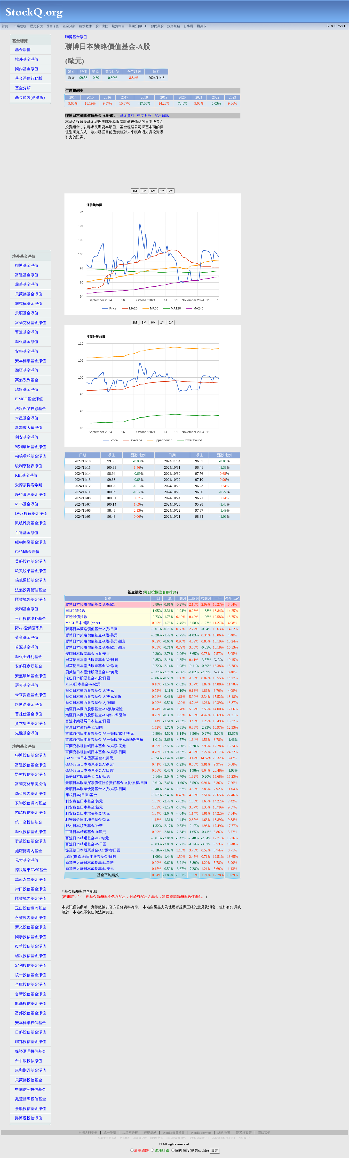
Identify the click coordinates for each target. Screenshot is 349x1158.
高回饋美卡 (156, 1138)
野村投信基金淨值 (29, 774)
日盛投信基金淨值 (29, 1032)
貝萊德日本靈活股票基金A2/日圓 (91, 660)
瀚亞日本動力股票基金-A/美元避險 (93, 697)
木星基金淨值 (25, 418)
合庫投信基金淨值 (29, 984)
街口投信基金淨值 (29, 889)
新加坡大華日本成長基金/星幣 (89, 863)
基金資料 (127, 115)
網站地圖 (223, 1132)
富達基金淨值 (25, 275)
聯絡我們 (264, 1132)
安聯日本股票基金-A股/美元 (87, 654)
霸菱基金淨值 (25, 284)
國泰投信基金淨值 (29, 937)
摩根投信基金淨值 (29, 832)
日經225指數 (75, 611)
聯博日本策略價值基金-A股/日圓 (91, 629)
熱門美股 (157, 26)
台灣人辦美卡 (88, 1132)
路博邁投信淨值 (27, 1118)
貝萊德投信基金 (27, 1080)
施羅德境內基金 (27, 851)
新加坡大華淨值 (27, 427)
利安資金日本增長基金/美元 (87, 813)
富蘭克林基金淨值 (29, 323)
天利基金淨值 (25, 609)
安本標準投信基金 (29, 1023)
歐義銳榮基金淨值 (29, 571)
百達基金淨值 (25, 533)
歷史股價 (36, 26)
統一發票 (109, 1132)
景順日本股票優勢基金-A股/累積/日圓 (95, 789)
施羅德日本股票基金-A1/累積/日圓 (92, 850)
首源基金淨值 (25, 647)
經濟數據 (85, 26)
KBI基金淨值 (24, 475)
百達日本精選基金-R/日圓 (85, 844)
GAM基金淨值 (26, 552)
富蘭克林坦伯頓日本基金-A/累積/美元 (95, 746)
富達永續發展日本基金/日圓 (87, 721)
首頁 (5, 26)
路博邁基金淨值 (27, 704)
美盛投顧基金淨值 (29, 561)
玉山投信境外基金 (29, 618)
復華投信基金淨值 (29, 946)
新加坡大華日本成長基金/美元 (89, 869)
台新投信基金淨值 (29, 994)
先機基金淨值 (25, 733)
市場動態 (20, 26)
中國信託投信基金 (29, 1089)
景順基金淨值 (25, 313)
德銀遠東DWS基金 (29, 870)
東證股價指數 (76, 617)
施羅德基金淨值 (27, 303)
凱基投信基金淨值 (29, 1003)
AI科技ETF (244, 1138)
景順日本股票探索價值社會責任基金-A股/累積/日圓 (106, 783)
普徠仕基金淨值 (27, 714)
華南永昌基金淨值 (29, 879)
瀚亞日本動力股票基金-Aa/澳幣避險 (94, 709)
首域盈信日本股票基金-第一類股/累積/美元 (99, 733)
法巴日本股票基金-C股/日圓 (87, 678)
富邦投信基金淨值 (29, 1013)
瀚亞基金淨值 (25, 370)
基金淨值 (52, 26)
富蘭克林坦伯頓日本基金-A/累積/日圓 (95, 752)
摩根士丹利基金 (27, 657)
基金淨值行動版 (27, 78)
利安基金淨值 (25, 437)
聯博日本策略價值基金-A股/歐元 (91, 604)
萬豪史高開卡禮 (107, 1138)
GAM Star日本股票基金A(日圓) (89, 770)
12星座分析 (130, 1132)
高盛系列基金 (25, 380)
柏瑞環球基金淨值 (29, 456)
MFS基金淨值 (25, 504)
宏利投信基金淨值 (29, 965)
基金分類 (69, 26)
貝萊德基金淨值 (27, 294)
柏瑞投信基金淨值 (29, 812)
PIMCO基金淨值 (27, 399)
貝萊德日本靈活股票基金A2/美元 (91, 672)
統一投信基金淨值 (29, 975)
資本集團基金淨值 (29, 723)
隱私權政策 (244, 1132)
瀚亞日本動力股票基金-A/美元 (89, 690)
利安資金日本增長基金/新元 (87, 820)
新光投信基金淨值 (29, 927)
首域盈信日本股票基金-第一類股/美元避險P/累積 (104, 739)
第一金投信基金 (27, 822)
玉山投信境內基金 (29, 908)
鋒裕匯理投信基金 (29, 1051)
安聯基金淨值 (25, 351)
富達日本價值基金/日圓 (84, 727)
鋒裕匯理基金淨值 (29, 494)
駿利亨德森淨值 (27, 466)
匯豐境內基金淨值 (29, 898)
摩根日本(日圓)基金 (81, 795)
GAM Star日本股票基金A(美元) (89, 758)
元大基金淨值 (25, 860)
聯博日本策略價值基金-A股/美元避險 (95, 641)
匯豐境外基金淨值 (29, 599)
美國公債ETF (137, 26)
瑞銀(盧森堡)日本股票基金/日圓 (90, 856)
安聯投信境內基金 (29, 803)
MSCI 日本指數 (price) (82, 623)
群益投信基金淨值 (29, 841)
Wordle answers (201, 1132)
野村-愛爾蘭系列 (27, 628)
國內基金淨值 (25, 69)
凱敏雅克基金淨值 (29, 523)
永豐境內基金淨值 (29, 918)
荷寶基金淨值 (25, 637)
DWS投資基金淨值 (29, 513)
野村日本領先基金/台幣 (84, 826)
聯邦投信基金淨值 (29, 1042)
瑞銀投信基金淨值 (29, 956)
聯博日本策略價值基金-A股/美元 (91, 635)
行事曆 (188, 26)
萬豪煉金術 (140, 1138)
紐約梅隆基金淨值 (29, 542)
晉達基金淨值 (25, 332)
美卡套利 (124, 1138)
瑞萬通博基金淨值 (29, 580)
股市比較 (101, 26)
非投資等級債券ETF (224, 1138)
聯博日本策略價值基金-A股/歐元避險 (95, 647)
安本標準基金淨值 (29, 361)
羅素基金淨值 (25, 685)
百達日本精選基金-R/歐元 (85, 832)
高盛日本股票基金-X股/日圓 (87, 776)
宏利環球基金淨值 (29, 447)
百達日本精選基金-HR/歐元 (87, 838)
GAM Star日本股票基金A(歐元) (89, 764)
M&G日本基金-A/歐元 (83, 684)
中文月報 (144, 115)
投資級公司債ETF (199, 1138)
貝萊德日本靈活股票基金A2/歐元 (91, 666)
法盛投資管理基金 (29, 590)
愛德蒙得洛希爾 (27, 485)
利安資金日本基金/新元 (84, 807)
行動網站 (150, 1132)
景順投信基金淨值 (29, 1109)
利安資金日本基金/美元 (84, 801)
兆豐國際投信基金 (29, 1099)
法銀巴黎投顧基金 (29, 409)
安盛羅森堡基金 (27, 666)
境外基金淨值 (25, 59)
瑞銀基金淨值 (25, 389)
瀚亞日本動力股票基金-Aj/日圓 (90, 703)
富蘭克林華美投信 (29, 784)
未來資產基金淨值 (29, 695)
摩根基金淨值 (25, 342)
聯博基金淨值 (25, 265)
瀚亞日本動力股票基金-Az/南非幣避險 (95, 715)
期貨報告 (118, 26)
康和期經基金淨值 (29, 1070)
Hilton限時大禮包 (176, 1138)
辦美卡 (201, 26)
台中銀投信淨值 (27, 1061)
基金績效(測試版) (28, 97)
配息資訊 (161, 115)
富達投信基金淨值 (29, 765)
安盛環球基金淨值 (29, 676)
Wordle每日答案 (174, 1132)
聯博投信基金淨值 (29, 755)
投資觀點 (173, 26)
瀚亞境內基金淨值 (29, 793)
